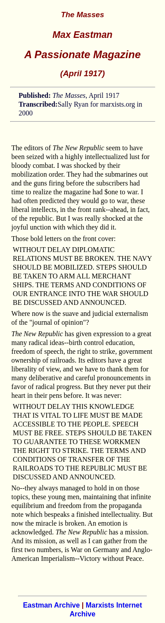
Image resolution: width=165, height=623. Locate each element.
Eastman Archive (51, 605)
